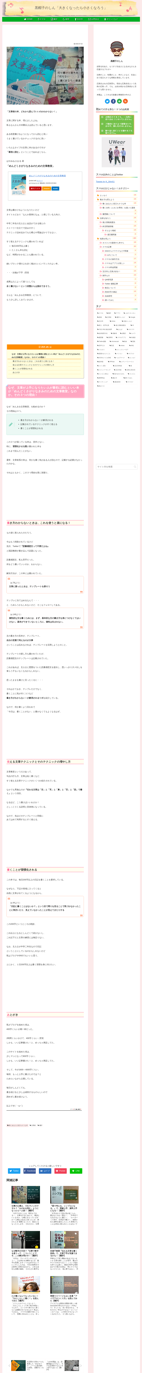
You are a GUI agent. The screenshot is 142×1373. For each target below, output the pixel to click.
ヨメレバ (40, 181)
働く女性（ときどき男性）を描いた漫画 (119, 209)
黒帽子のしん (117, 61)
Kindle (55, 188)
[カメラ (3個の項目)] (132, 333)
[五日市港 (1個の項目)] (118, 370)
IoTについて (122, 254)
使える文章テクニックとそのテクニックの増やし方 (33, 365)
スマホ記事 (119, 246)
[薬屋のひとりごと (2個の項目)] (104, 354)
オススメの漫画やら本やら (119, 242)
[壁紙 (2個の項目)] (133, 341)
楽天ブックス (35, 188)
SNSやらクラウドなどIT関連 (121, 250)
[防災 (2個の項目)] (113, 345)
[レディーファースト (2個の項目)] (127, 362)
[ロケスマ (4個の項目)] (131, 329)
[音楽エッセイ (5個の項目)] (129, 321)
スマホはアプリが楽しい (121, 263)
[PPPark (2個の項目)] (112, 362)
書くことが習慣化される (23, 369)
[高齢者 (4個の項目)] (114, 333)
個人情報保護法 (119, 222)
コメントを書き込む (45, 1343)
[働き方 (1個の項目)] (116, 378)
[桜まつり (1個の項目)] (116, 386)
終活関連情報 (119, 226)
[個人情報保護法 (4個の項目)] (121, 325)
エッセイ (118, 195)
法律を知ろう (118, 218)
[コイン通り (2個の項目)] (104, 366)
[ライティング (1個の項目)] (104, 382)
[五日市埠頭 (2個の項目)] (119, 366)
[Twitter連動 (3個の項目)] (102, 341)
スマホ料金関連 (121, 267)
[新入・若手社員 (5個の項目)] (104, 325)
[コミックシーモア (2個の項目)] (125, 350)
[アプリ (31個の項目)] (117, 313)
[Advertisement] (45, 33)
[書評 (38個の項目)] (109, 313)
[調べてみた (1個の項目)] (129, 378)
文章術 (33, 1125)
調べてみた (121, 299)
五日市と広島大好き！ (119, 271)
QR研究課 (121, 279)
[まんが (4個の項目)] (120, 329)
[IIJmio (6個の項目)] (114, 321)
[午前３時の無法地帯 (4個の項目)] (105, 329)
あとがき (16, 372)
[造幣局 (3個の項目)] (110, 337)
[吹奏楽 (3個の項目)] (132, 337)
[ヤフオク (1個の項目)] (131, 382)
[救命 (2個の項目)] (125, 341)
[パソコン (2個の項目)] (119, 354)
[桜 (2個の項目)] (132, 366)
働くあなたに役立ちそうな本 (17, 1125)
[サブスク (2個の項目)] (131, 354)
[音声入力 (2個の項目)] (102, 345)
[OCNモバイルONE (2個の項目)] (104, 358)
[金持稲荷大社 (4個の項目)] (102, 333)
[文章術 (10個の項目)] (108, 317)
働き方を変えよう (118, 199)
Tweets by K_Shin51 (105, 182)
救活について (121, 287)
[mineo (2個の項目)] (123, 345)
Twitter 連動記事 (121, 283)
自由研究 (121, 295)
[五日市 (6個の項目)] (102, 321)
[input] (117, 466)
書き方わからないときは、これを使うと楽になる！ (33, 361)
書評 (40, 1125)
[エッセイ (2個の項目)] (132, 358)
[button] (135, 466)
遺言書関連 (122, 234)
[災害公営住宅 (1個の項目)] (130, 370)
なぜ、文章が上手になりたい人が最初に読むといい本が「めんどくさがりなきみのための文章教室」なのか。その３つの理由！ (46, 355)
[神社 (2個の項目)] (132, 345)
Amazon (47, 188)
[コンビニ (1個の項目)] (132, 374)
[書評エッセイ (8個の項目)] (120, 317)
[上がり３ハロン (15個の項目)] (130, 313)
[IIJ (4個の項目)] (133, 325)
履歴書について (119, 213)
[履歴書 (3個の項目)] (100, 337)
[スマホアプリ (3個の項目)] (121, 337)
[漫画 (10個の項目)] (100, 317)
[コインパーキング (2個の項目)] (104, 370)
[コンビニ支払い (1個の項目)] (103, 374)
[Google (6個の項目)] (132, 317)
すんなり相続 (121, 230)
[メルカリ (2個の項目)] (105, 350)
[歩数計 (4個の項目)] (123, 333)
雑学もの (119, 275)
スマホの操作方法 (121, 258)
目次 (43, 347)
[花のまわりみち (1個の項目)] (119, 374)
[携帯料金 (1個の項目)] (103, 378)
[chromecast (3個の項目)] (115, 341)
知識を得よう (118, 238)
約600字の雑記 (121, 291)
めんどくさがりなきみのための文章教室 (47, 176)
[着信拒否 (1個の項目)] (118, 382)
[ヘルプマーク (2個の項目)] (119, 358)
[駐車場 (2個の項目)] (101, 362)
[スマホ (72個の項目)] (100, 313)
